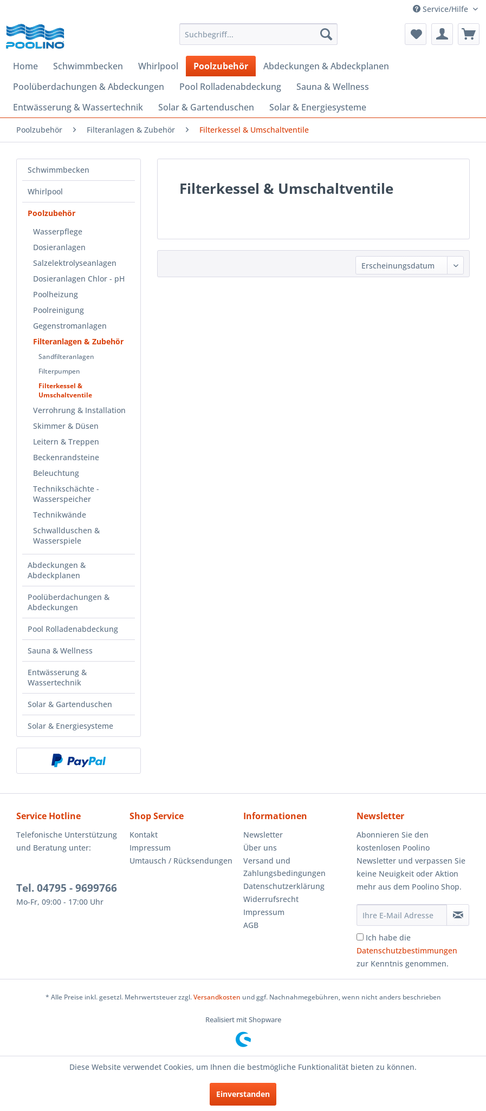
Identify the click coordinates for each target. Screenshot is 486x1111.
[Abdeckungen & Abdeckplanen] (326, 66)
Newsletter (263, 834)
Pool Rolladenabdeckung (73, 629)
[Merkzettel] (415, 34)
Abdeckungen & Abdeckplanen (57, 570)
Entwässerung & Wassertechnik (57, 677)
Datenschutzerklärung (284, 886)
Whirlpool (45, 191)
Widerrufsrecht (271, 899)
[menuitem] (258, 34)
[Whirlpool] (158, 66)
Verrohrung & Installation (79, 410)
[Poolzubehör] (221, 66)
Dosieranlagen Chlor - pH (79, 278)
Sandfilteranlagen (66, 356)
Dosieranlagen (59, 247)
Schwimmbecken (58, 170)
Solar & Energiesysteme (70, 726)
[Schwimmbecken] (88, 66)
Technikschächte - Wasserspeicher (66, 493)
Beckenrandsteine (66, 457)
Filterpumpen (59, 371)
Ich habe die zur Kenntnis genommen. (407, 950)
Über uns (260, 847)
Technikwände (59, 514)
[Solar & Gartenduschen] (206, 107)
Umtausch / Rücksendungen (180, 860)
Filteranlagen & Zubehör (78, 341)
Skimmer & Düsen (66, 426)
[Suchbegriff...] (258, 34)
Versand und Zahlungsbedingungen (284, 867)
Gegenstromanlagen (70, 326)
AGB (250, 925)
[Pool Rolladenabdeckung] (230, 86)
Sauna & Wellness (60, 650)
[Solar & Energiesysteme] (318, 107)
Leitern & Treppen (66, 441)
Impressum (150, 847)
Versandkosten (217, 997)
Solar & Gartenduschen (70, 704)
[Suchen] (326, 34)
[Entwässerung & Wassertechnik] (78, 107)
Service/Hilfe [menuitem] (441, 9)
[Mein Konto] (442, 34)
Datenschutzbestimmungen (407, 950)
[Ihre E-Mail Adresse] (402, 915)
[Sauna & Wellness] (333, 86)
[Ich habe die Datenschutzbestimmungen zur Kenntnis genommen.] (360, 936)
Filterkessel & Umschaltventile (65, 390)
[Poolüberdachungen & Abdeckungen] (88, 86)
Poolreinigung (58, 310)
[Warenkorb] (468, 34)
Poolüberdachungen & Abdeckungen (68, 602)
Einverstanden (243, 1094)
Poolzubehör (51, 213)
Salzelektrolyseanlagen (74, 263)
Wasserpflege (57, 231)
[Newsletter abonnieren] (457, 915)
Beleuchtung (56, 473)
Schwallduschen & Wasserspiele (66, 535)
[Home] (25, 66)
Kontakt (143, 834)
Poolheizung (55, 294)
